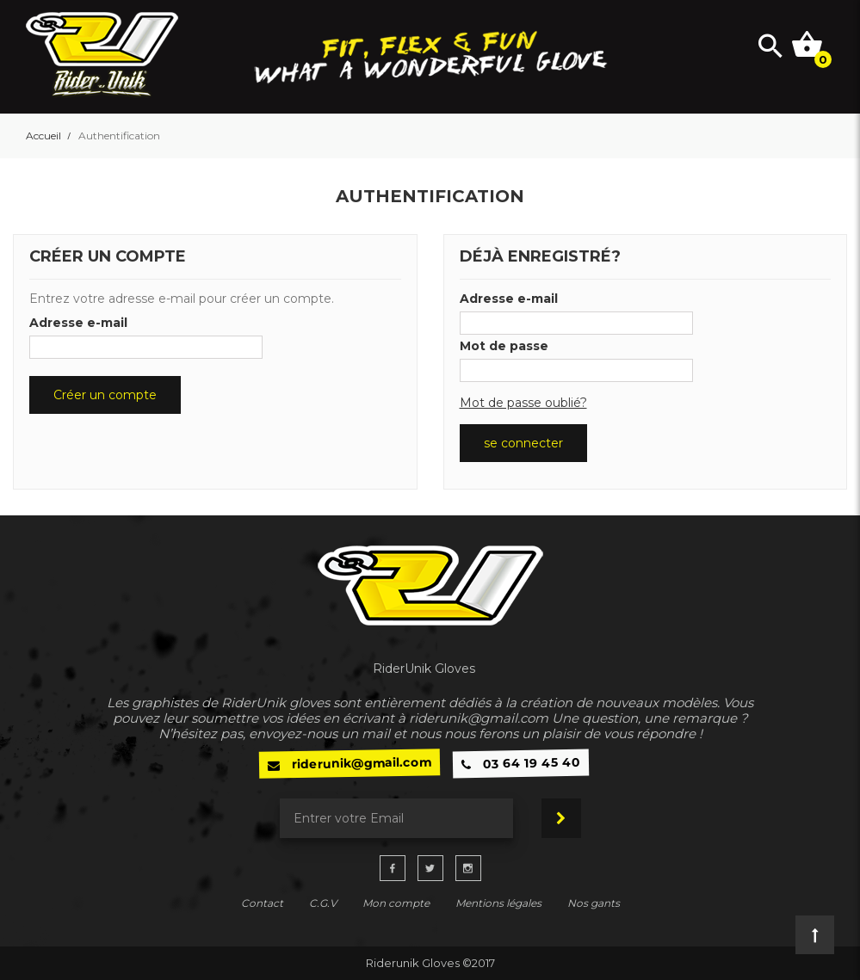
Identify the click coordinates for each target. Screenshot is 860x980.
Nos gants (593, 903)
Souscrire (561, 818)
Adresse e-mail (78, 322)
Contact (262, 903)
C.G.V (323, 903)
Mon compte (396, 903)
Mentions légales (498, 903)
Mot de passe (504, 346)
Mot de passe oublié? (523, 402)
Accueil (43, 136)
